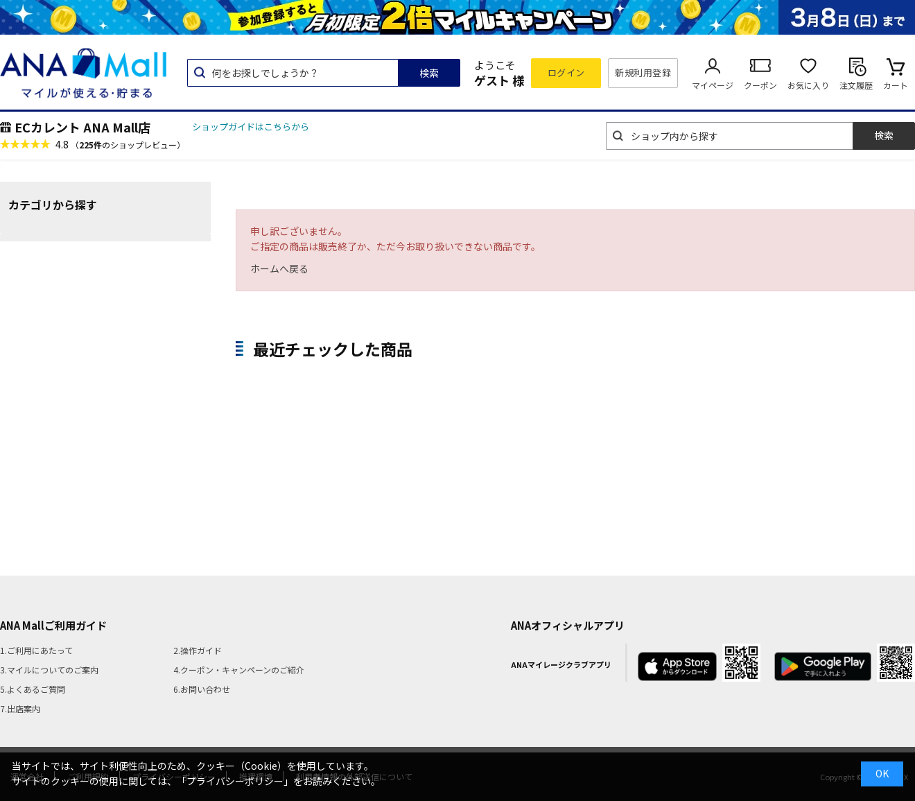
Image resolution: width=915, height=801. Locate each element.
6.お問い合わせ (201, 689)
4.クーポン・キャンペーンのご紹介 (238, 669)
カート (895, 85)
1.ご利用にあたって (36, 650)
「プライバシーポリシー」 (235, 781)
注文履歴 (856, 85)
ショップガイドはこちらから (250, 126)
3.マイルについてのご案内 (49, 669)
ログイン (566, 72)
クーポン (760, 85)
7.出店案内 (20, 708)
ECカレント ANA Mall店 (82, 127)
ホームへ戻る (279, 268)
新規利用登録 (643, 72)
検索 (429, 73)
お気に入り (808, 85)
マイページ (712, 85)
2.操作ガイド (197, 650)
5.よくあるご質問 (32, 689)
